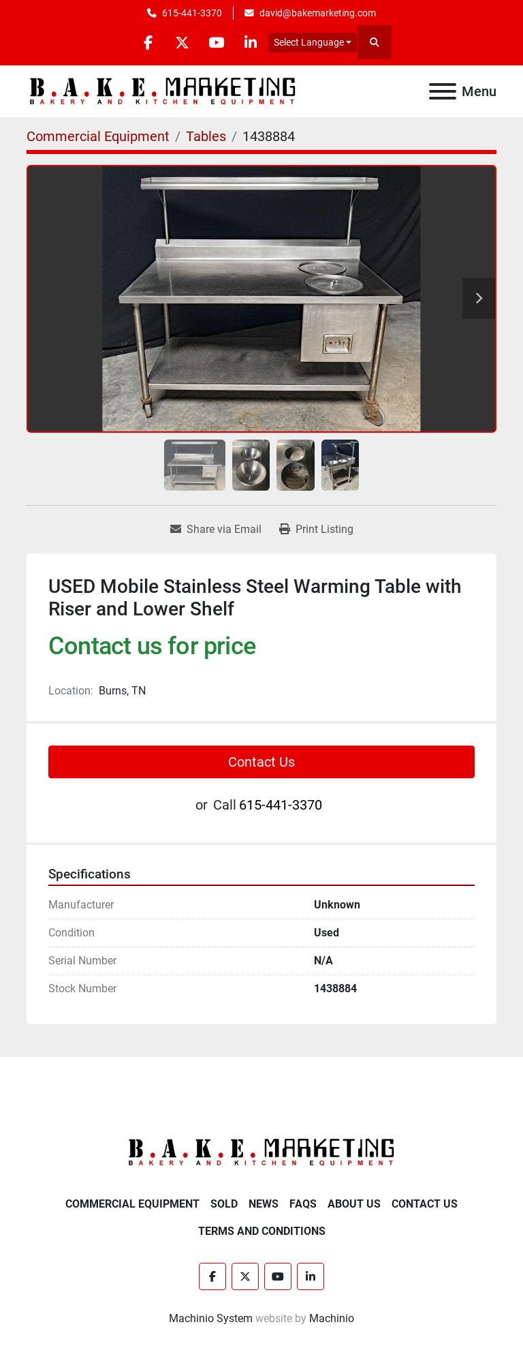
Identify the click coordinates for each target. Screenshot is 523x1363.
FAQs (303, 1203)
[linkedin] (251, 42)
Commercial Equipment (132, 1203)
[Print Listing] (316, 529)
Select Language (309, 42)
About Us (354, 1203)
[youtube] (217, 42)
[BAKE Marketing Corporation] (261, 1152)
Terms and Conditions (262, 1231)
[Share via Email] (215, 529)
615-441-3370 (192, 12)
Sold (224, 1203)
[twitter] (182, 42)
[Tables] (206, 136)
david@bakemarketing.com (317, 12)
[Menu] (442, 91)
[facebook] (147, 42)
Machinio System (211, 1318)
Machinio (331, 1318)
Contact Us (261, 762)
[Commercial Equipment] (98, 136)
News (264, 1203)
